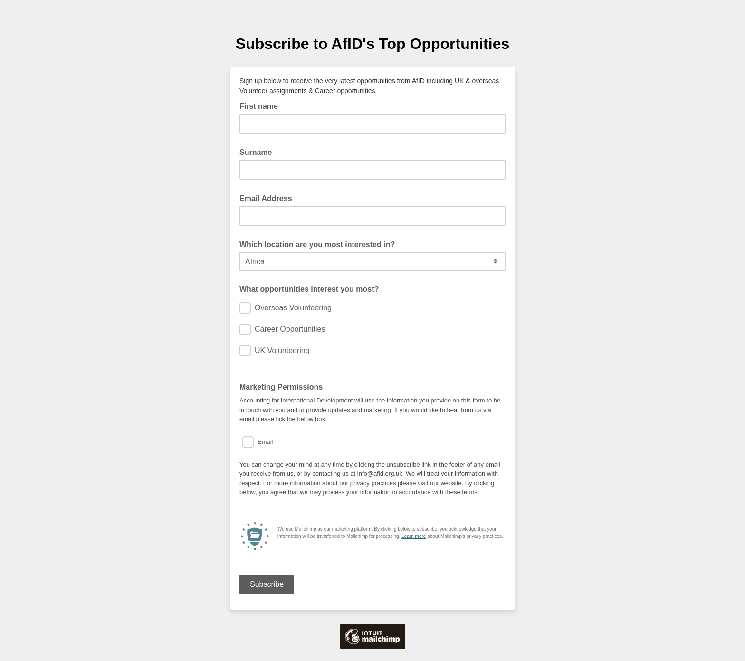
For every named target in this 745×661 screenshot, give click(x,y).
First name (261, 105)
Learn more (413, 536)
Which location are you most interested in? (320, 244)
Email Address (268, 197)
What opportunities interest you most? (309, 289)
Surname (258, 151)
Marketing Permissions (281, 387)
